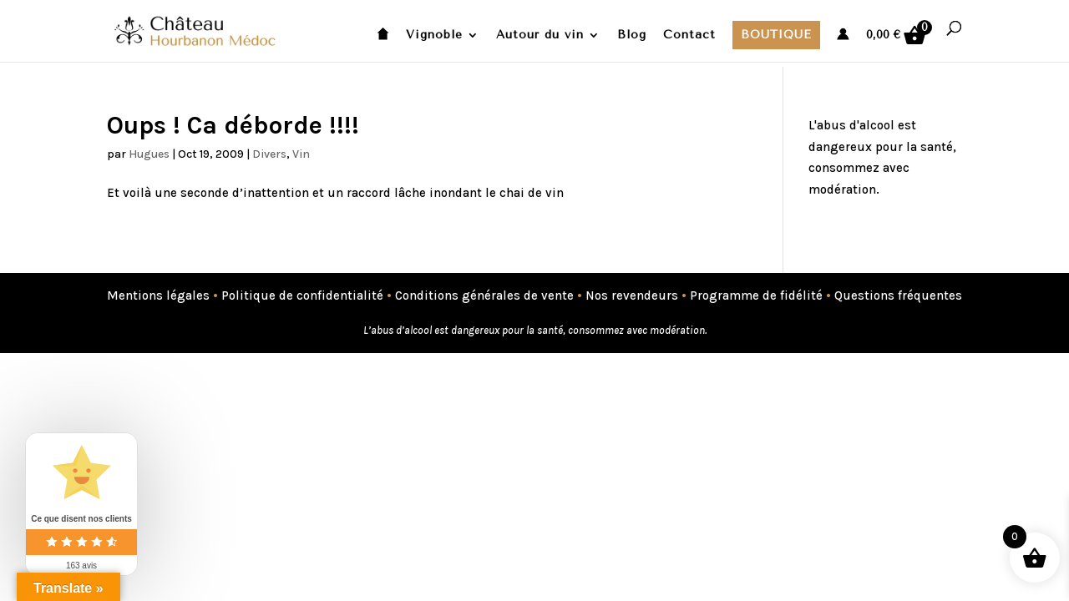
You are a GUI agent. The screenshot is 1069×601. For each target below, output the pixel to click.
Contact (689, 35)
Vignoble (434, 35)
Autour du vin (540, 35)
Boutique (776, 35)
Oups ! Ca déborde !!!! (233, 125)
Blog (631, 35)
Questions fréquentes (898, 295)
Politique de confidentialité (302, 295)
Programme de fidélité (756, 295)
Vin (301, 154)
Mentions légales (158, 295)
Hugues (149, 154)
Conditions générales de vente (484, 295)
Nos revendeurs (631, 295)
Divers (269, 154)
